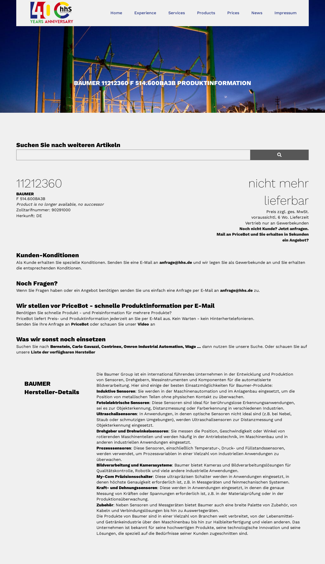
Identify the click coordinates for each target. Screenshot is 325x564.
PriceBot (80, 324)
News (256, 12)
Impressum (285, 12)
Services (176, 12)
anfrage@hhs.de (175, 262)
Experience (145, 12)
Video (143, 324)
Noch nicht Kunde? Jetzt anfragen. (274, 228)
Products (206, 12)
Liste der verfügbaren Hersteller (63, 352)
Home (116, 12)
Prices (233, 12)
